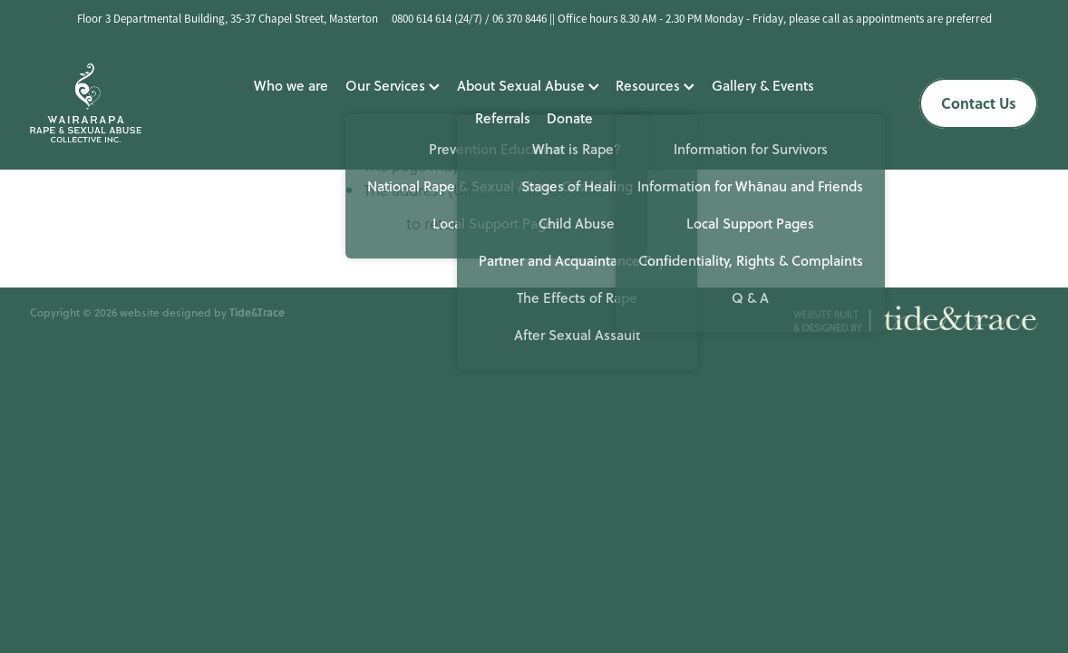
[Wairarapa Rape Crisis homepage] (130, 102)
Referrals (502, 118)
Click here (369, 224)
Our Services (392, 85)
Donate (570, 118)
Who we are (291, 85)
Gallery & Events (763, 85)
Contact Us (978, 103)
